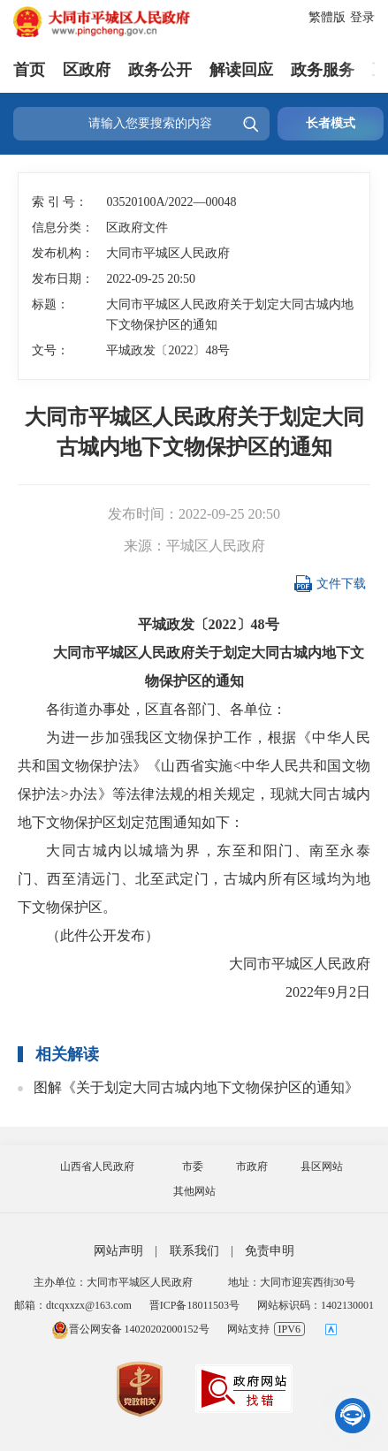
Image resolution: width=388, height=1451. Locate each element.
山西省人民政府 (97, 1166)
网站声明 (118, 1250)
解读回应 (241, 70)
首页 (29, 70)
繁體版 (327, 17)
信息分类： (63, 227)
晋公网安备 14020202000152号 (130, 1329)
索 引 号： (59, 202)
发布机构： (63, 253)
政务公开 (160, 70)
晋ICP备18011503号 (194, 1305)
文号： (50, 350)
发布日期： (63, 278)
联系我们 (194, 1250)
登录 (362, 17)
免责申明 (269, 1250)
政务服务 (322, 70)
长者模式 (330, 123)
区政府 (86, 70)
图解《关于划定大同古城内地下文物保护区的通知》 (196, 1087)
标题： (50, 304)
